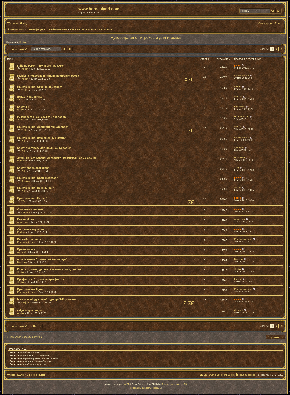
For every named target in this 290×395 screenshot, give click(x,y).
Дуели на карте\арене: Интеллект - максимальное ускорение (56, 157)
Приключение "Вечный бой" (36, 187)
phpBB (127, 384)
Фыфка (23, 42)
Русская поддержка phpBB (174, 384)
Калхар (238, 279)
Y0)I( (23, 141)
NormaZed (239, 157)
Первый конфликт (29, 239)
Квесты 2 (23, 106)
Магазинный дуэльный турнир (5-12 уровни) (46, 299)
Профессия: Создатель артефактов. (41, 279)
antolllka (238, 96)
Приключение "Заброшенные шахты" (42, 137)
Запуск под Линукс (29, 96)
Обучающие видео (29, 310)
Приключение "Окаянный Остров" (39, 86)
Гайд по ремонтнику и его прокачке (40, 65)
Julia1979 (22, 119)
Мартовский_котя (26, 242)
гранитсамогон (241, 75)
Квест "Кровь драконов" (33, 167)
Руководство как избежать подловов (41, 116)
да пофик (239, 147)
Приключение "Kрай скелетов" (37, 177)
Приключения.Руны (30, 289)
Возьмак (25, 181)
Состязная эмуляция (30, 229)
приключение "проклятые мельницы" (42, 259)
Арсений (21, 252)
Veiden (24, 69)
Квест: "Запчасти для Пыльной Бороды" (44, 147)
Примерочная (26, 249)
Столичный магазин (30, 209)
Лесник (237, 187)
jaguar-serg (22, 222)
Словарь (25, 212)
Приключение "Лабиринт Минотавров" (42, 126)
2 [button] (276, 49)
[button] (281, 49)
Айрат (20, 99)
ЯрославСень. (241, 116)
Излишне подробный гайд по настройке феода (48, 75)
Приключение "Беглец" (32, 198)
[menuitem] (23, 23)
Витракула (239, 106)
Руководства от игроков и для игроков (146, 37)
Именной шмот (27, 219)
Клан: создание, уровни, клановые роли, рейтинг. (49, 269)
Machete (21, 160)
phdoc (237, 65)
